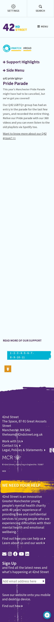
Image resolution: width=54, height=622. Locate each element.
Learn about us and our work (23, 543)
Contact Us (10, 445)
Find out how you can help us (23, 538)
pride (11, 78)
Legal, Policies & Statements (23, 450)
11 (23, 357)
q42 (5, 78)
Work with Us (12, 441)
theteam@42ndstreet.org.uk (22, 434)
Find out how (12, 606)
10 (18, 357)
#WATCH (16, 48)
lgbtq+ (19, 78)
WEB (4, 471)
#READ (27, 48)
